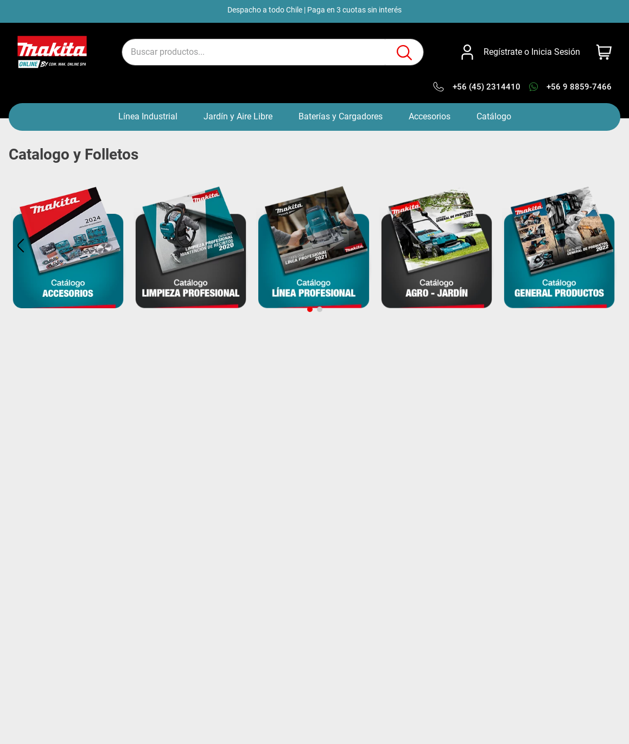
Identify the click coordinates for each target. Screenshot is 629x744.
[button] (310, 309)
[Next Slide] (608, 245)
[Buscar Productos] (404, 52)
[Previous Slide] (21, 245)
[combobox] (273, 52)
